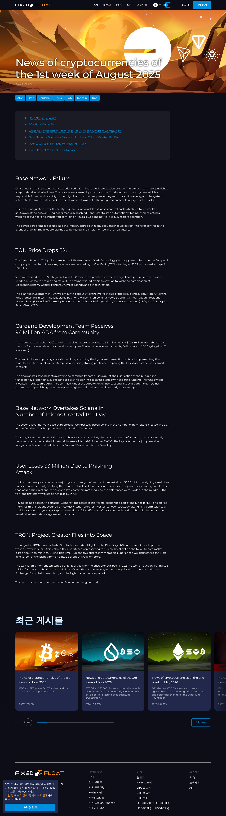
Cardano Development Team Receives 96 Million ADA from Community (75, 130)
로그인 (185, 4)
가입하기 (202, 4)
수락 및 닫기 (30, 806)
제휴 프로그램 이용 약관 (102, 802)
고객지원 (142, 4)
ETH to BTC (144, 797)
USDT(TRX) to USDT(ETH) (153, 803)
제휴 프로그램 (97, 787)
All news (201, 722)
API (129, 5)
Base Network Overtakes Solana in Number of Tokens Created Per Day (74, 137)
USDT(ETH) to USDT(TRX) (153, 808)
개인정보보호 (96, 797)
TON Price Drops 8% (41, 124)
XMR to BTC (144, 782)
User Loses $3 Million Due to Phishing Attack (57, 143)
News (58, 97)
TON (69, 97)
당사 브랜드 (95, 782)
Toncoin (82, 97)
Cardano (44, 97)
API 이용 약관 (97, 807)
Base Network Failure (42, 118)
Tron (94, 97)
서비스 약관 (95, 792)
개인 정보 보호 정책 (16, 794)
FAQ (119, 5)
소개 (95, 4)
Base (31, 97)
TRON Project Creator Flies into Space (53, 150)
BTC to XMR (144, 787)
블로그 (107, 4)
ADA (20, 97)
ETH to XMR (144, 792)
